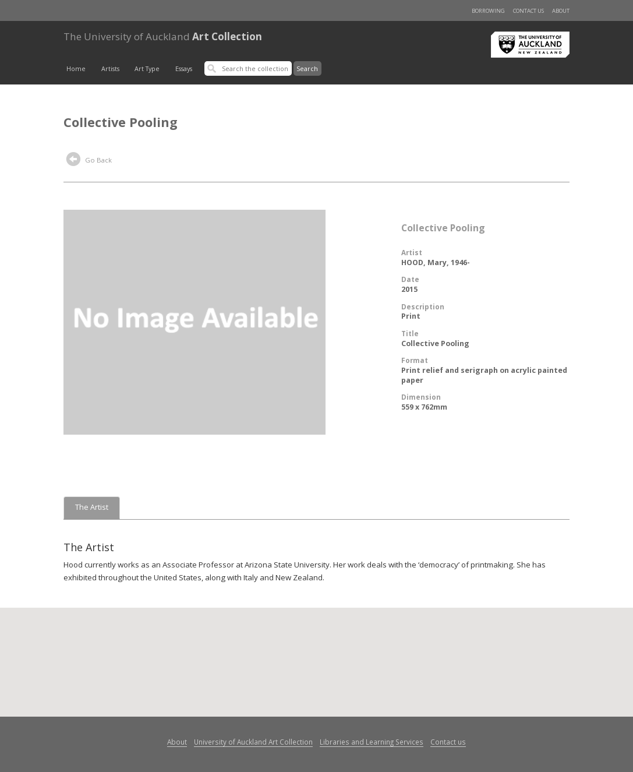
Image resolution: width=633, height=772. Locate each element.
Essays (183, 69)
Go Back (89, 161)
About (561, 11)
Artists (110, 69)
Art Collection (162, 36)
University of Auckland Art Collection (253, 741)
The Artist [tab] (91, 507)
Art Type (147, 69)
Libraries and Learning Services (371, 741)
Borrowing (488, 11)
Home (76, 69)
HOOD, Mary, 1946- (435, 262)
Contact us (528, 11)
